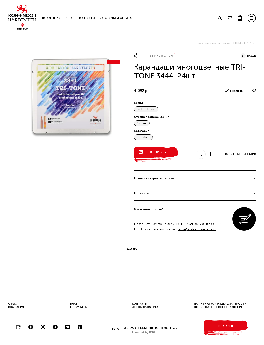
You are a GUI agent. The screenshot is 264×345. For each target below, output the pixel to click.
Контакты (86, 18)
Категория (141, 131)
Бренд (138, 103)
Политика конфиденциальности (220, 303)
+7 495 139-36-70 (189, 224)
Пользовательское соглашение (218, 307)
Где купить (78, 307)
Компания (16, 307)
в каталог (225, 326)
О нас (12, 303)
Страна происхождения (151, 117)
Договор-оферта (145, 307)
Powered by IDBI (143, 332)
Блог (69, 18)
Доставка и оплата (116, 18)
